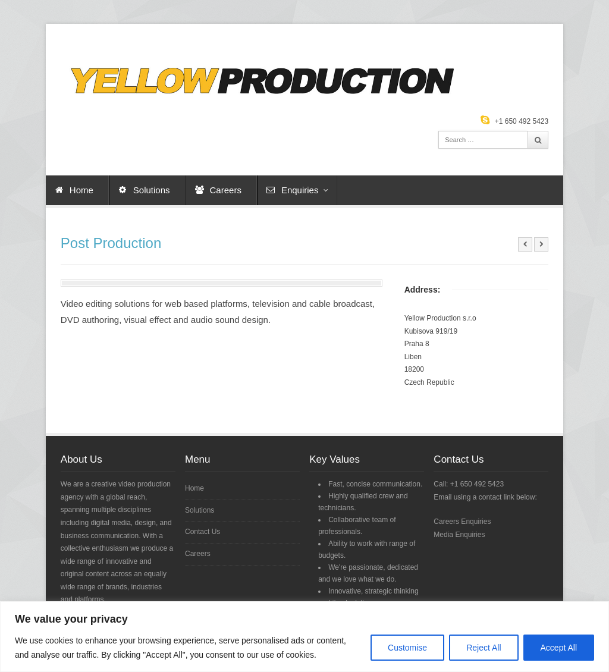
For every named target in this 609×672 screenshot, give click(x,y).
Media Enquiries (459, 534)
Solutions (151, 190)
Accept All (559, 647)
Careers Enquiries (462, 521)
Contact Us (202, 531)
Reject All (483, 647)
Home (81, 190)
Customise (407, 647)
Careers (225, 190)
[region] (304, 636)
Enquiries (305, 190)
